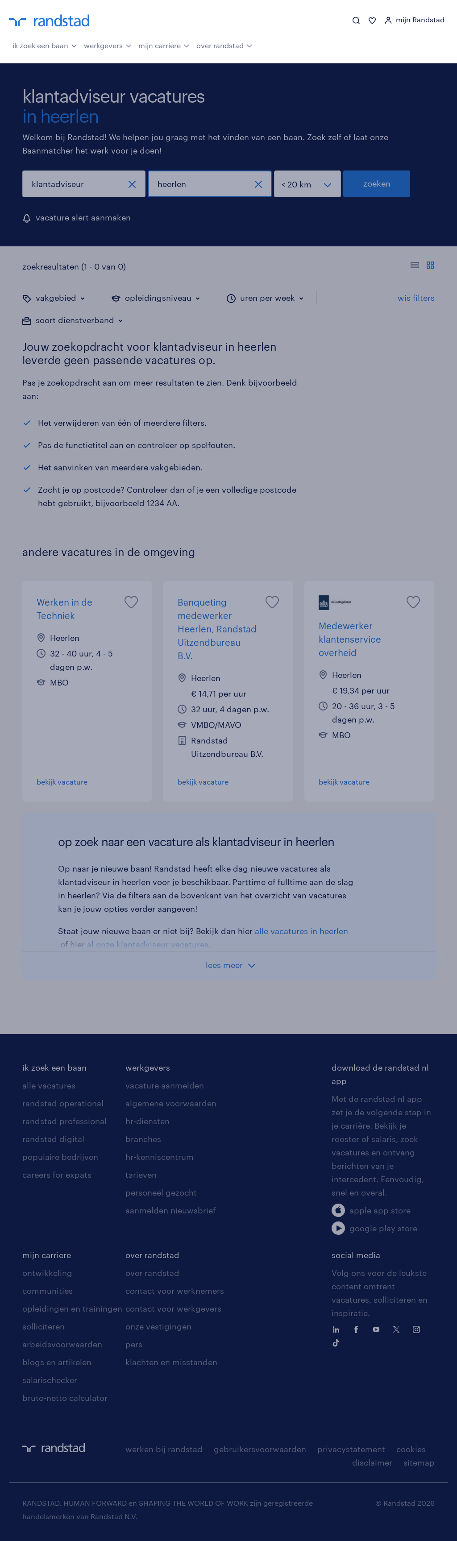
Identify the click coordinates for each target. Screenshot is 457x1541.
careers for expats (56, 1175)
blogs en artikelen (56, 1362)
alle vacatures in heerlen (301, 931)
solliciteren (43, 1326)
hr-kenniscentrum (159, 1157)
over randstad (224, 45)
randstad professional (64, 1121)
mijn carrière (164, 45)
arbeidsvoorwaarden (62, 1344)
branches (143, 1139)
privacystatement (351, 1449)
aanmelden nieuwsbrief (170, 1210)
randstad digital (53, 1139)
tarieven (141, 1175)
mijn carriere (46, 1255)
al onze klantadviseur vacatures (147, 944)
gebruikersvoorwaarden (260, 1449)
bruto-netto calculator (65, 1398)
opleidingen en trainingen (72, 1308)
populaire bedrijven (60, 1157)
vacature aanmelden (164, 1085)
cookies (411, 1449)
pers (133, 1344)
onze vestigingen (158, 1326)
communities (47, 1291)
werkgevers (108, 45)
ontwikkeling (47, 1273)
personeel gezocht (161, 1192)
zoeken (377, 183)
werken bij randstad (164, 1449)
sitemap (419, 1462)
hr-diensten (147, 1121)
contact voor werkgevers (173, 1308)
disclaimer (372, 1462)
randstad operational (63, 1103)
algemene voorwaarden (170, 1103)
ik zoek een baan (44, 45)
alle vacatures (48, 1085)
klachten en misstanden (171, 1362)
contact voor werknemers (174, 1291)
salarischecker (49, 1380)
